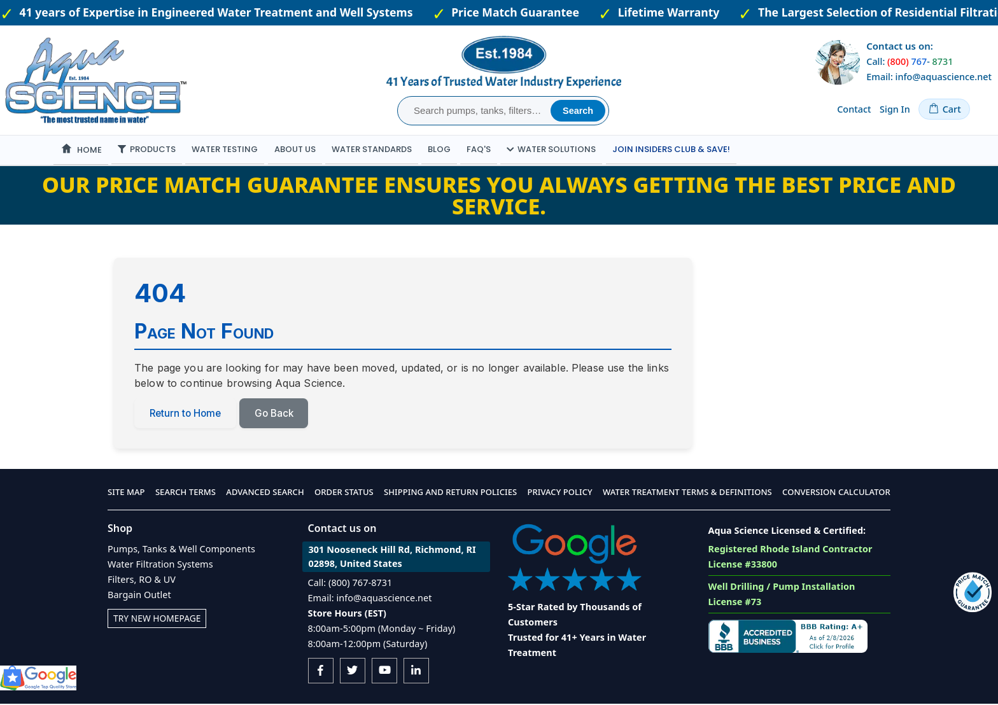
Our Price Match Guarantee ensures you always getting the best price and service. (499, 195)
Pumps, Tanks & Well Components (181, 550)
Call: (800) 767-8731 (350, 584)
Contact (854, 109)
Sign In (895, 109)
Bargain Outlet (139, 596)
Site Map (126, 493)
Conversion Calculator (836, 493)
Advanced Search (265, 493)
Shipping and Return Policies (450, 493)
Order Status (344, 493)
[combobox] (476, 110)
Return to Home (187, 414)
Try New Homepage (159, 619)
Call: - (909, 61)
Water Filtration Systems (160, 565)
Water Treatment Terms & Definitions (687, 493)
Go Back (280, 414)
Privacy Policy (560, 493)
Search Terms (185, 493)
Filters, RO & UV (142, 581)
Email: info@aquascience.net (929, 77)
